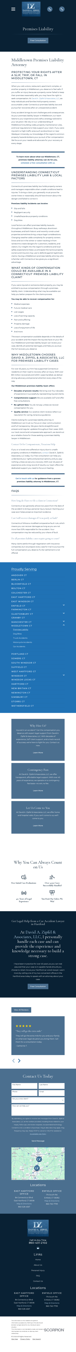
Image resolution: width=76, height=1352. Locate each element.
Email (41, 1092)
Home (38, 1260)
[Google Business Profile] (38, 1248)
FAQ (38, 1276)
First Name (16, 1085)
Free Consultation (38, 40)
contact (45, 453)
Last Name (43, 1085)
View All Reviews (21, 1010)
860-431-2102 (38, 1242)
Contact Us (38, 1281)
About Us (38, 1265)
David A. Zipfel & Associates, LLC (45, 98)
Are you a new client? (20, 1099)
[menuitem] (19, 574)
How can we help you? (20, 1106)
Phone (14, 1092)
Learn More (38, 753)
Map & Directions (24, 1204)
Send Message (38, 1141)
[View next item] (19, 1061)
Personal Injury (38, 1270)
